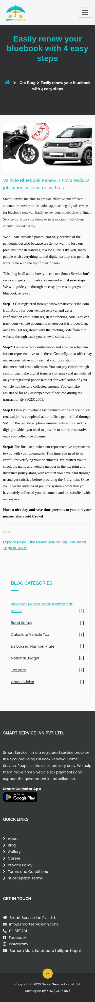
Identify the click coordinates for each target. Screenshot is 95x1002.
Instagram (18, 944)
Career (14, 858)
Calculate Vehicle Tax (30, 634)
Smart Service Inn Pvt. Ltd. (33, 917)
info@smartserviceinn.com (33, 924)
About (13, 838)
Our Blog (27, 83)
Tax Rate (18, 670)
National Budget (25, 658)
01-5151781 (18, 931)
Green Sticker (22, 681)
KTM (58, 991)
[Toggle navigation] (85, 13)
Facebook (18, 937)
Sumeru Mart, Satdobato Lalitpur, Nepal (45, 950)
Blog (12, 845)
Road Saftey (21, 622)
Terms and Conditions (28, 871)
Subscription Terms (25, 878)
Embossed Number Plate (32, 646)
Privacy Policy (20, 865)
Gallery (14, 851)
